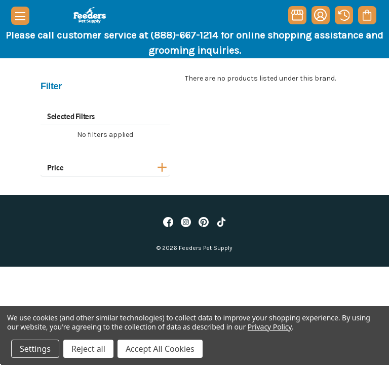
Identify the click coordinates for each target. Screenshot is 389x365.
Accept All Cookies (160, 348)
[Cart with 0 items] (367, 15)
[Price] (105, 166)
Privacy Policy (270, 327)
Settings (35, 348)
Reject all (88, 348)
